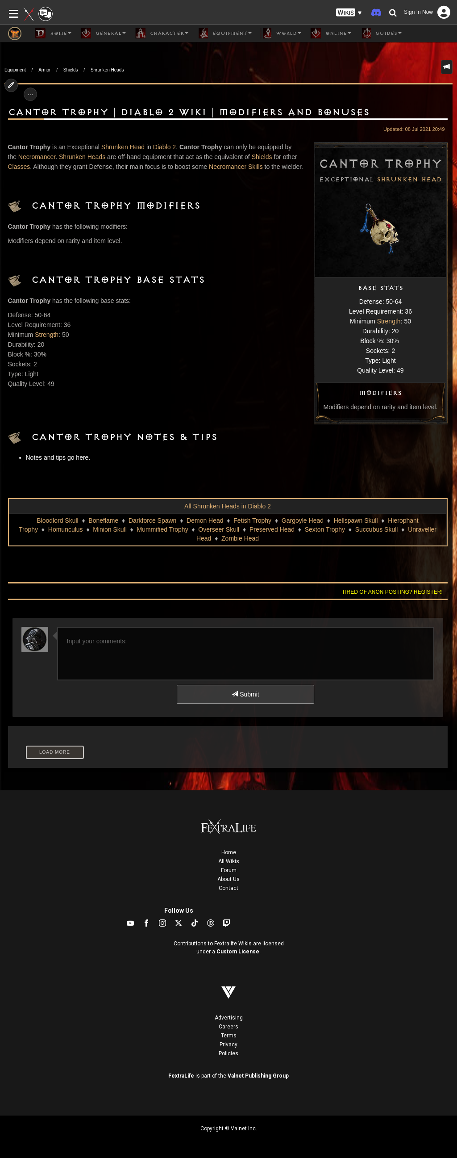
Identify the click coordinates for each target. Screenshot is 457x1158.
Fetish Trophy (252, 520)
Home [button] (53, 33)
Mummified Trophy (162, 529)
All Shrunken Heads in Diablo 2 (227, 506)
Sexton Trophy (325, 529)
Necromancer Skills (236, 166)
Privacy (228, 1044)
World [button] (281, 33)
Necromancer (36, 156)
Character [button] (161, 33)
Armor (44, 69)
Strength (389, 321)
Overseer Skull (218, 529)
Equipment (15, 69)
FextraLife (181, 1076)
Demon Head (205, 520)
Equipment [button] (224, 33)
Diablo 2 (164, 147)
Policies (228, 1053)
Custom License (237, 951)
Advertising (229, 1018)
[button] (349, 13)
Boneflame (103, 520)
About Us (228, 879)
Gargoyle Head (303, 520)
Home (228, 852)
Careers (228, 1027)
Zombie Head (240, 538)
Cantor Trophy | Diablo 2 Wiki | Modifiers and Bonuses (189, 112)
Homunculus (65, 529)
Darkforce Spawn (152, 520)
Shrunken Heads (107, 69)
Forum (229, 870)
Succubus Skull (376, 529)
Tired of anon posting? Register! (392, 592)
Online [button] (330, 33)
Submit (245, 694)
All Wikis (228, 861)
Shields (70, 69)
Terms (229, 1035)
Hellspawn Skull (356, 520)
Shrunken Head (409, 180)
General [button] (103, 33)
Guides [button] (381, 33)
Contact (228, 888)
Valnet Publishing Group (258, 1076)
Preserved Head (272, 529)
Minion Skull (109, 529)
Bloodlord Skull (57, 520)
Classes (19, 166)
